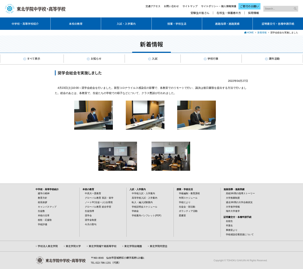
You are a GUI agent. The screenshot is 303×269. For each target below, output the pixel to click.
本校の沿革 (43, 215)
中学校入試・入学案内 (143, 193)
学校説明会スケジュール (144, 206)
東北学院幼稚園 (133, 246)
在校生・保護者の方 (229, 12)
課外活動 (272, 58)
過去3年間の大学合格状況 (239, 202)
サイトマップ (189, 6)
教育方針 (42, 198)
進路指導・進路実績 (227, 24)
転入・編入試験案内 (142, 202)
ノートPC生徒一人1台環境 (98, 202)
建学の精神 (43, 193)
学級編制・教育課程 (189, 193)
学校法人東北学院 (48, 246)
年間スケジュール (188, 198)
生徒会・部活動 (187, 206)
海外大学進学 (233, 211)
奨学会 (88, 215)
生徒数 (41, 211)
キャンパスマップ (47, 206)
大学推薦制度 (233, 198)
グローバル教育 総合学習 (98, 206)
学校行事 (211, 58)
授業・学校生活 (176, 24)
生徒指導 (89, 211)
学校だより (185, 202)
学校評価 (42, 224)
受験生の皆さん (200, 12)
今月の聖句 (90, 224)
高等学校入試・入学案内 (144, 198)
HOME (250, 32)
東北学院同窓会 (158, 246)
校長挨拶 (42, 202)
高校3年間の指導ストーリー (240, 193)
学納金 (135, 211)
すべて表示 (31, 58)
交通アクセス (153, 6)
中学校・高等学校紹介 (25, 24)
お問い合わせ (171, 6)
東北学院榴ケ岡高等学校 (102, 246)
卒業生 (229, 225)
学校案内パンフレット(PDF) (146, 215)
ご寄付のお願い (249, 6)
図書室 (182, 215)
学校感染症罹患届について (240, 234)
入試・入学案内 (126, 24)
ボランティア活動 (188, 211)
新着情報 (262, 32)
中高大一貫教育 (93, 193)
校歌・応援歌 (45, 220)
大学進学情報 (233, 206)
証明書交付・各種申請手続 (278, 24)
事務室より (231, 230)
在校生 (229, 221)
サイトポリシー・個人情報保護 (218, 6)
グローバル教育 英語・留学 (99, 198)
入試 (152, 58)
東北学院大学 (73, 246)
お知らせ (94, 58)
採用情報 (253, 12)
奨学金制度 (90, 220)
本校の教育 (76, 24)
